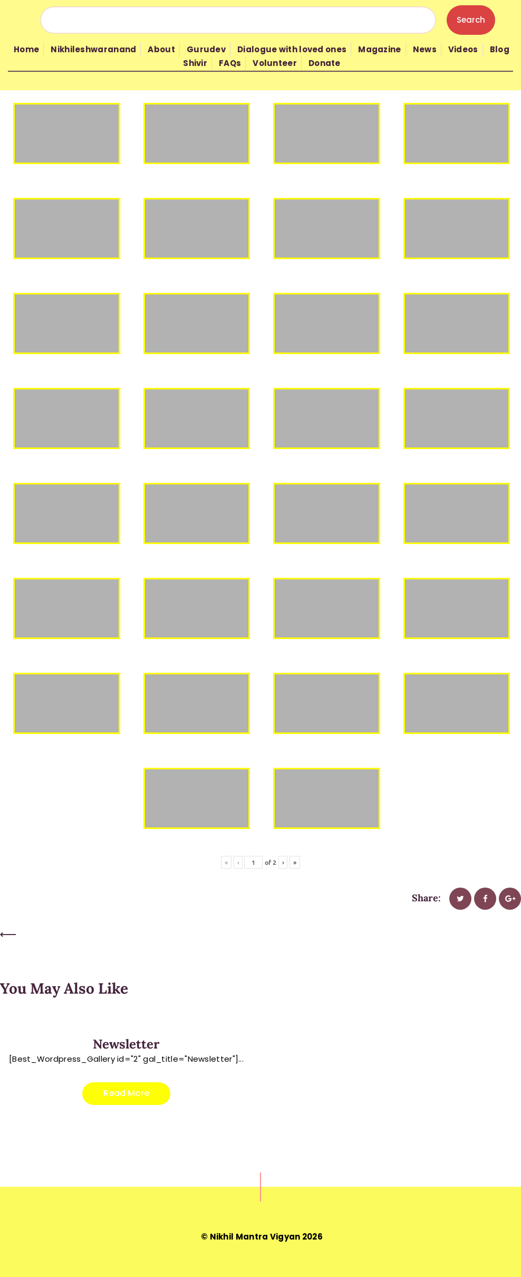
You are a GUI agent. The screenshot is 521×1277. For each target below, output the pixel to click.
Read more (126, 1093)
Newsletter (126, 1044)
